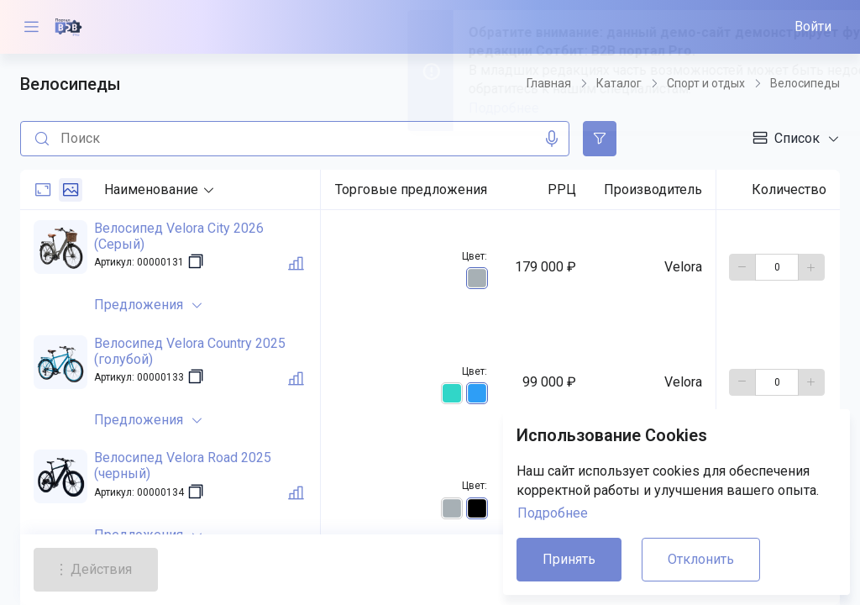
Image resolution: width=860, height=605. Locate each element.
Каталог (619, 83)
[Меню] (31, 27)
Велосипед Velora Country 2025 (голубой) (190, 351)
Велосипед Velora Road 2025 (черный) (182, 465)
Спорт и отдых (706, 83)
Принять (569, 559)
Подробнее (552, 513)
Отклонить (701, 559)
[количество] (777, 267)
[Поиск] (38, 139)
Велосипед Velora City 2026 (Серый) (179, 236)
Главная (549, 83)
